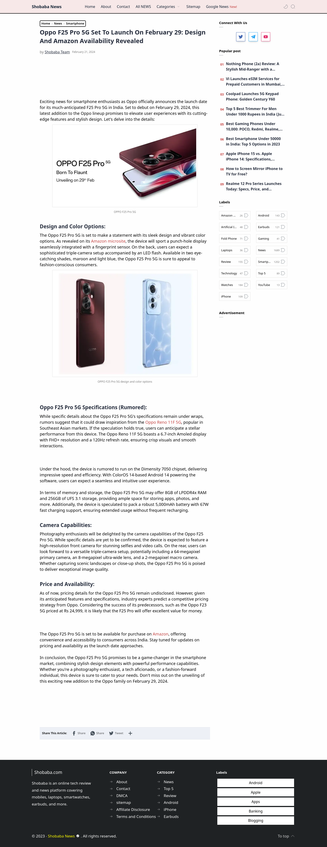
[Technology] (234, 273)
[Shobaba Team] (57, 51)
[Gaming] (271, 238)
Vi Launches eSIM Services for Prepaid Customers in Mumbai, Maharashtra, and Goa (254, 81)
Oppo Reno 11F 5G (163, 422)
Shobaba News (47, 6)
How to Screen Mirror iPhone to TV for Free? (254, 171)
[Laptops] (234, 250)
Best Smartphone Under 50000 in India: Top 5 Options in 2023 (253, 141)
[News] (271, 250)
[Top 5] (271, 273)
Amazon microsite (108, 241)
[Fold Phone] (234, 238)
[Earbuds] (271, 227)
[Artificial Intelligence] (234, 227)
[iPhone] (234, 296)
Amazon (160, 634)
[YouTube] (271, 285)
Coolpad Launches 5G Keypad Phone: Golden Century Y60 (252, 96)
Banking (256, 811)
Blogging (255, 820)
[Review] (234, 261)
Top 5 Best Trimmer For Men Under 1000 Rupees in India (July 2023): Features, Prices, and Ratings (255, 111)
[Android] (271, 215)
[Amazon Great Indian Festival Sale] (234, 215)
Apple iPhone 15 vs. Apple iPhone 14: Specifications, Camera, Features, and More (251, 156)
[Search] (293, 6)
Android (255, 782)
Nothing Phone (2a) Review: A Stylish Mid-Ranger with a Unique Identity (252, 66)
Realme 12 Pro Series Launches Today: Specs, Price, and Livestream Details (254, 186)
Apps (255, 801)
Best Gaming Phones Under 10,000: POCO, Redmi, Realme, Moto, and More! (253, 126)
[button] (285, 6)
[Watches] (234, 285)
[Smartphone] (271, 261)
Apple (256, 792)
